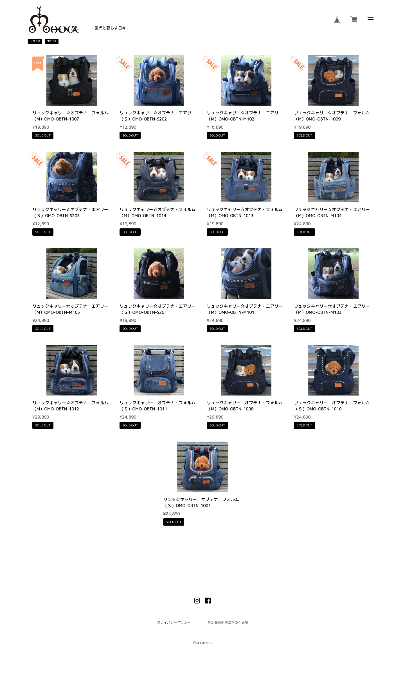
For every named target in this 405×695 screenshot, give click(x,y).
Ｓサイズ (35, 41)
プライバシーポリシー (174, 622)
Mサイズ (52, 41)
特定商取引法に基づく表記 (228, 622)
